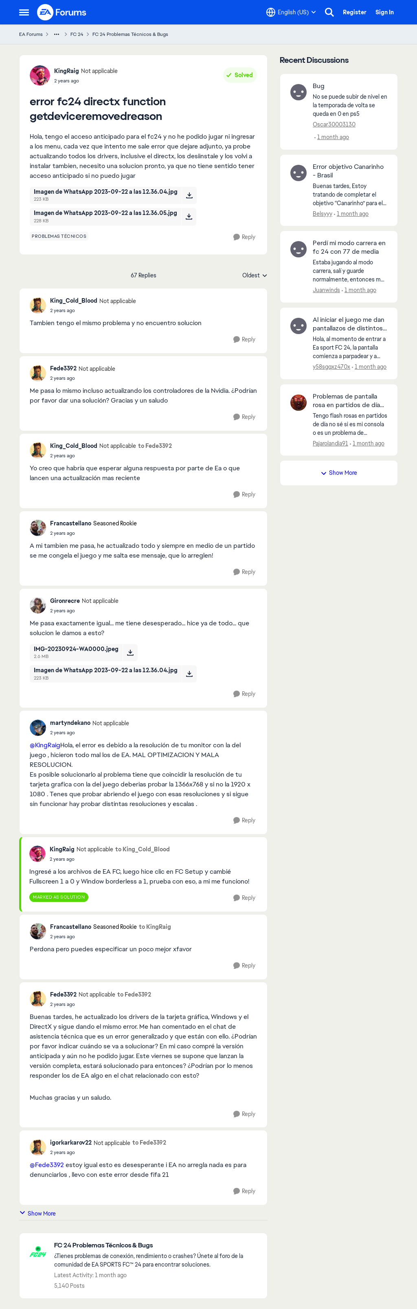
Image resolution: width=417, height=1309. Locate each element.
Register (355, 12)
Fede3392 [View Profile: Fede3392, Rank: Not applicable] (63, 368)
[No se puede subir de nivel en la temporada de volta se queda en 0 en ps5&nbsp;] (350, 105)
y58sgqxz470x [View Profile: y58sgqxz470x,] (331, 366)
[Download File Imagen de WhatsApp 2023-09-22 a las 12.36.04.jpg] (189, 195)
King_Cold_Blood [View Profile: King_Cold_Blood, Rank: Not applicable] (73, 300)
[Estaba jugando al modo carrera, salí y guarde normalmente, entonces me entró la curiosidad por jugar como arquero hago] (350, 271)
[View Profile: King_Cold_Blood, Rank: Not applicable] (38, 305)
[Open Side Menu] (24, 12)
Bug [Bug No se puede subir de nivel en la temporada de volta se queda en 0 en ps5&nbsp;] (319, 86)
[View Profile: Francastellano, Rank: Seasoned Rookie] (38, 528)
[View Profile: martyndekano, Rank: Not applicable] (38, 728)
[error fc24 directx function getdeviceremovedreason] (93, 310)
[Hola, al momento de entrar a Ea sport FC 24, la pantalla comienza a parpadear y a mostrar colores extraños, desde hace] (350, 348)
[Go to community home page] (62, 12)
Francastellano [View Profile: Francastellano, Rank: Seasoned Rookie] (70, 523)
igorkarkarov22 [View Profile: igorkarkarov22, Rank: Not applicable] (71, 1142)
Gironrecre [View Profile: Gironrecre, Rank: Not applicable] (65, 601)
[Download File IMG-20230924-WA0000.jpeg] (130, 652)
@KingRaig (45, 745)
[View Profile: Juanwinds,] (298, 249)
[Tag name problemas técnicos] (59, 236)
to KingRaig (155, 926)
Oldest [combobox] (255, 276)
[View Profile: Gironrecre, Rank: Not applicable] (38, 605)
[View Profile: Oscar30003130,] (298, 92)
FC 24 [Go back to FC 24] (76, 34)
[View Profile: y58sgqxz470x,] (298, 326)
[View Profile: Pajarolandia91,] (298, 402)
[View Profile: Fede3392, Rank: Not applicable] (38, 373)
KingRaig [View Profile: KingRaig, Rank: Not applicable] (66, 71)
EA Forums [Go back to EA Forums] (31, 34)
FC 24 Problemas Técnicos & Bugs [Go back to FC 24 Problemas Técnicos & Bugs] (130, 34)
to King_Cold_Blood (142, 849)
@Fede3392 (47, 1165)
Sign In (384, 12)
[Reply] (244, 237)
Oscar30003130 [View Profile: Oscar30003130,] (334, 124)
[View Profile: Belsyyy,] (298, 173)
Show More (37, 1213)
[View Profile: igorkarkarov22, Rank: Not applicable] (38, 1147)
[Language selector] (291, 12)
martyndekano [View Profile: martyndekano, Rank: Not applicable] (70, 722)
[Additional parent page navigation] (56, 34)
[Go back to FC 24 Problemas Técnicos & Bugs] (156, 1245)
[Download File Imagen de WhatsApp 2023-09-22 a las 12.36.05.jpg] (188, 216)
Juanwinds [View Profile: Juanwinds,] (326, 290)
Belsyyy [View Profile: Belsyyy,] (322, 213)
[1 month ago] (331, 137)
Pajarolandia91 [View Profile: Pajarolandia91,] (330, 443)
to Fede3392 (155, 446)
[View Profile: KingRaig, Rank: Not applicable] (40, 75)
